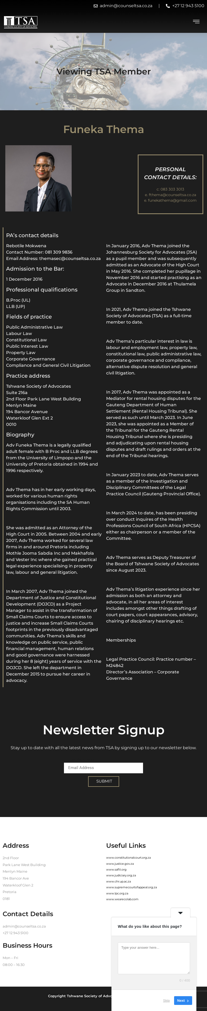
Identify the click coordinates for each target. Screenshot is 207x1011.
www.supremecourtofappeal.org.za (131, 887)
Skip (166, 1000)
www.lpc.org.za (117, 893)
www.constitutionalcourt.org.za (128, 857)
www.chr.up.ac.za (118, 881)
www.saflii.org (116, 869)
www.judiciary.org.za (121, 875)
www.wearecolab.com (122, 899)
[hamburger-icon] (196, 22)
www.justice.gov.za (120, 864)
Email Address (79, 759)
